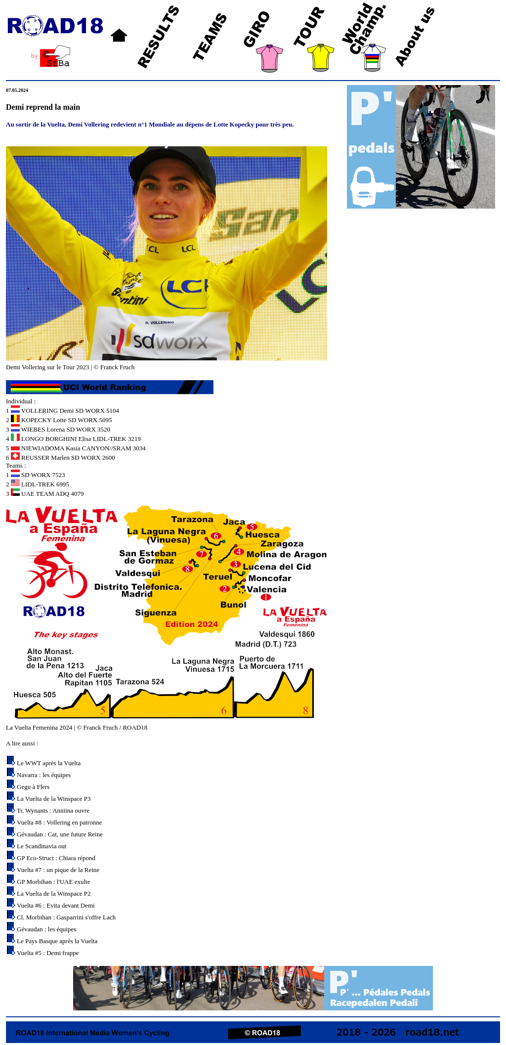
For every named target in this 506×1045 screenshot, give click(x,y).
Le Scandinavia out (41, 846)
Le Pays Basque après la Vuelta (57, 941)
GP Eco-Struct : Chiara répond (56, 858)
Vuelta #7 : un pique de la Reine (58, 869)
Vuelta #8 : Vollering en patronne (59, 822)
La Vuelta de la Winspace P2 (53, 893)
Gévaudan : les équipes (46, 929)
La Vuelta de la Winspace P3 (53, 798)
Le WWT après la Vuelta (49, 763)
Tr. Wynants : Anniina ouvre (53, 810)
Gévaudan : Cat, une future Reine (60, 834)
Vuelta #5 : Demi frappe (48, 953)
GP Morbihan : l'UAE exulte (53, 881)
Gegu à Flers (33, 786)
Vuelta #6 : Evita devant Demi (56, 905)
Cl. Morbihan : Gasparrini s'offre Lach (66, 917)
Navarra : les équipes (44, 775)
